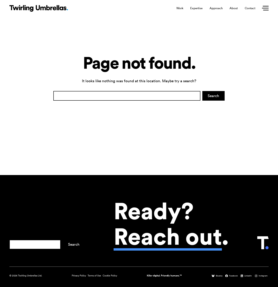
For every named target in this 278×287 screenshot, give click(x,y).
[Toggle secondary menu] (264, 8)
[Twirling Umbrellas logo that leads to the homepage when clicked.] (38, 8)
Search (213, 96)
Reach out (168, 236)
